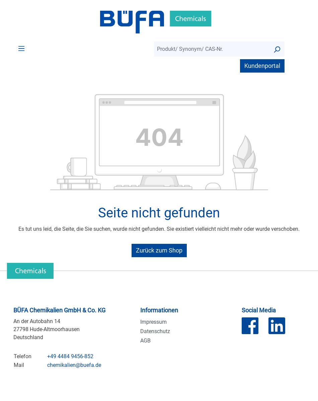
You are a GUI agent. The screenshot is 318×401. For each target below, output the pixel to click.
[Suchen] (277, 49)
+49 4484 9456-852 (70, 356)
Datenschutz (155, 331)
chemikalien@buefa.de (74, 365)
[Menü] (21, 48)
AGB (145, 340)
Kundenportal (262, 65)
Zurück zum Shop (159, 250)
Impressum (153, 322)
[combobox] (211, 49)
